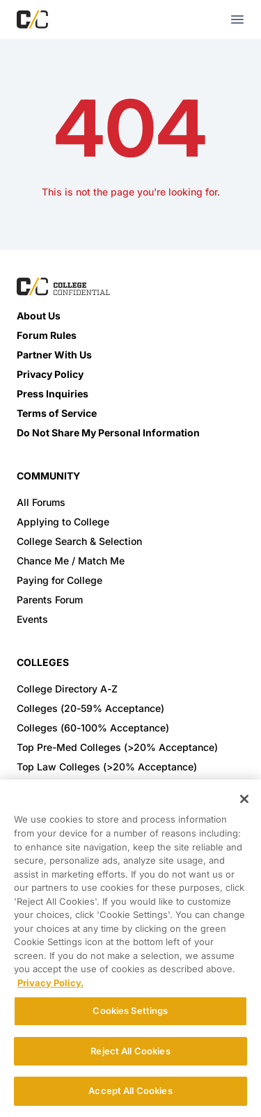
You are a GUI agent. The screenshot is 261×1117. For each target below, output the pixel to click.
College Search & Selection (79, 541)
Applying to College (63, 522)
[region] (130, 948)
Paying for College (59, 580)
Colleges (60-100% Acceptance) (93, 728)
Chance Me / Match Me (71, 561)
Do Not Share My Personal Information (108, 432)
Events (32, 619)
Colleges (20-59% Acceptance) (90, 708)
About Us (39, 316)
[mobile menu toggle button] (237, 19)
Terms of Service (57, 413)
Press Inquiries (52, 393)
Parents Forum (50, 599)
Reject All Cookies (130, 1050)
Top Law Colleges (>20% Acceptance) (107, 767)
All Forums (41, 502)
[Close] (244, 799)
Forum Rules (47, 335)
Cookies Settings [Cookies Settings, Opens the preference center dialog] (130, 1010)
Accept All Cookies (130, 1090)
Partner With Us (54, 355)
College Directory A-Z (67, 689)
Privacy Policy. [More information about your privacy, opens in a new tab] (50, 982)
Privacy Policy (50, 374)
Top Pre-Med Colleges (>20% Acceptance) (117, 747)
